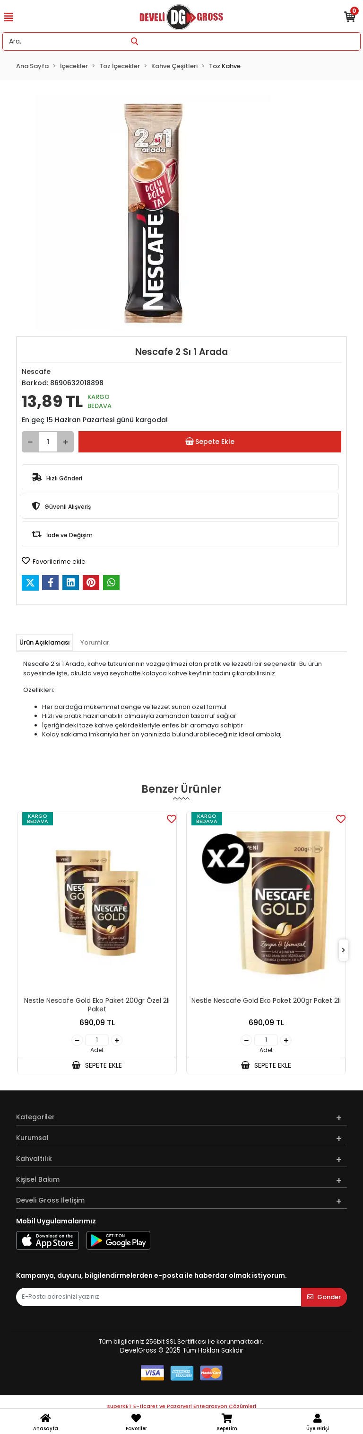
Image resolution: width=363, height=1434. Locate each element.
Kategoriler (35, 1117)
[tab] (44, 643)
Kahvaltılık (34, 1158)
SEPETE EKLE (97, 1065)
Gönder (324, 1296)
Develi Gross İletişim (50, 1200)
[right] (344, 950)
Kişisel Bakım (38, 1179)
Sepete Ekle (209, 442)
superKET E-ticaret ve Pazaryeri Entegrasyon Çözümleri (181, 1406)
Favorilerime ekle (54, 561)
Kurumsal (32, 1137)
